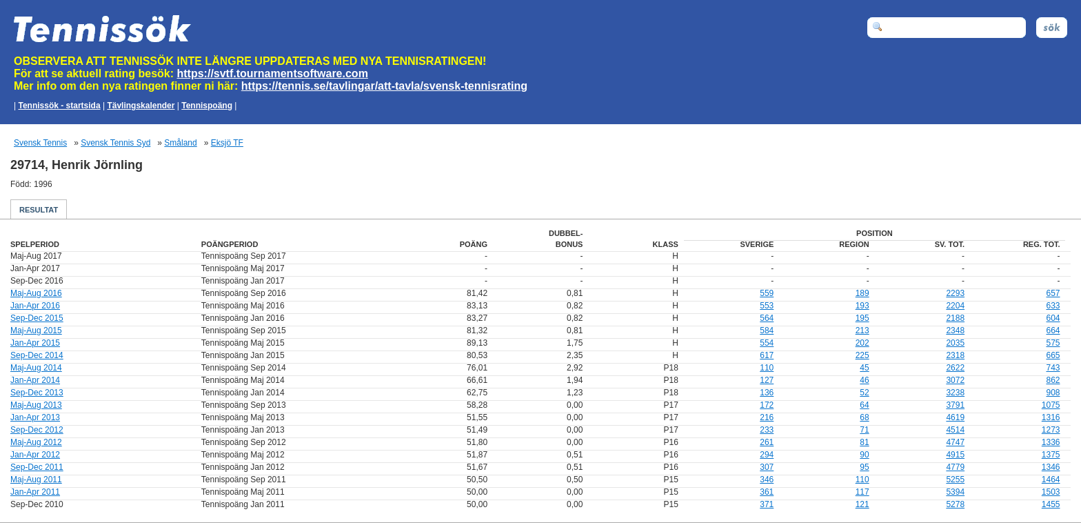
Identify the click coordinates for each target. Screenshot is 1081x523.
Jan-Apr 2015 (35, 343)
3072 (955, 380)
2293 (955, 293)
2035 (955, 343)
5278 (955, 504)
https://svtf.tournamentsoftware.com (272, 73)
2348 (955, 330)
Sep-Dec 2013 (36, 392)
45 (864, 368)
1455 (1051, 504)
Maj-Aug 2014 (36, 368)
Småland (180, 143)
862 (1053, 380)
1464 (1051, 479)
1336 (1051, 442)
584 (767, 330)
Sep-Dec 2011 (36, 467)
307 (767, 467)
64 (864, 405)
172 (767, 405)
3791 (955, 405)
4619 (955, 417)
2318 (955, 355)
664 (1053, 330)
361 (767, 492)
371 (767, 504)
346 (767, 479)
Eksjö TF (227, 143)
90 (864, 455)
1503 (1051, 492)
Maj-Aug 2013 (36, 405)
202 (862, 343)
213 (862, 330)
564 (767, 318)
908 (1053, 392)
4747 (955, 442)
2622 (955, 368)
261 (767, 442)
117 (862, 492)
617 (767, 355)
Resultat (38, 210)
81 (864, 442)
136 (767, 392)
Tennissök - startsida (59, 105)
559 (767, 293)
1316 (1051, 417)
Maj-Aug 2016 (36, 293)
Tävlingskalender (140, 105)
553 (767, 305)
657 (1053, 293)
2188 (955, 318)
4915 (955, 455)
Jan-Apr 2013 (35, 417)
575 (1053, 343)
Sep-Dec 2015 (36, 318)
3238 (955, 392)
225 (862, 355)
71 (864, 430)
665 (1053, 355)
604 (1053, 318)
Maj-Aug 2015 (36, 330)
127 (767, 380)
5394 (955, 492)
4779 (955, 467)
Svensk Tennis (40, 143)
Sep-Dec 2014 (36, 355)
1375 (1051, 455)
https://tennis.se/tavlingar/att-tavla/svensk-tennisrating (384, 86)
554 (767, 343)
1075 (1051, 405)
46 (864, 380)
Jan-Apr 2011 (35, 492)
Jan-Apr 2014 (35, 380)
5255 (955, 479)
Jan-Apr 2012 (35, 455)
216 (767, 417)
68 (864, 417)
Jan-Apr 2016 (35, 305)
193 (862, 305)
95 (864, 467)
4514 (955, 430)
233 (767, 430)
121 (862, 504)
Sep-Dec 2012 (36, 430)
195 (862, 318)
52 (864, 392)
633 (1053, 305)
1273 (1051, 430)
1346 (1051, 467)
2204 (955, 305)
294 (767, 455)
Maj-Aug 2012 (36, 442)
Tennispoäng (206, 105)
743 (1053, 368)
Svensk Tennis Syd (115, 143)
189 (862, 293)
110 (767, 368)
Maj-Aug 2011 (36, 479)
